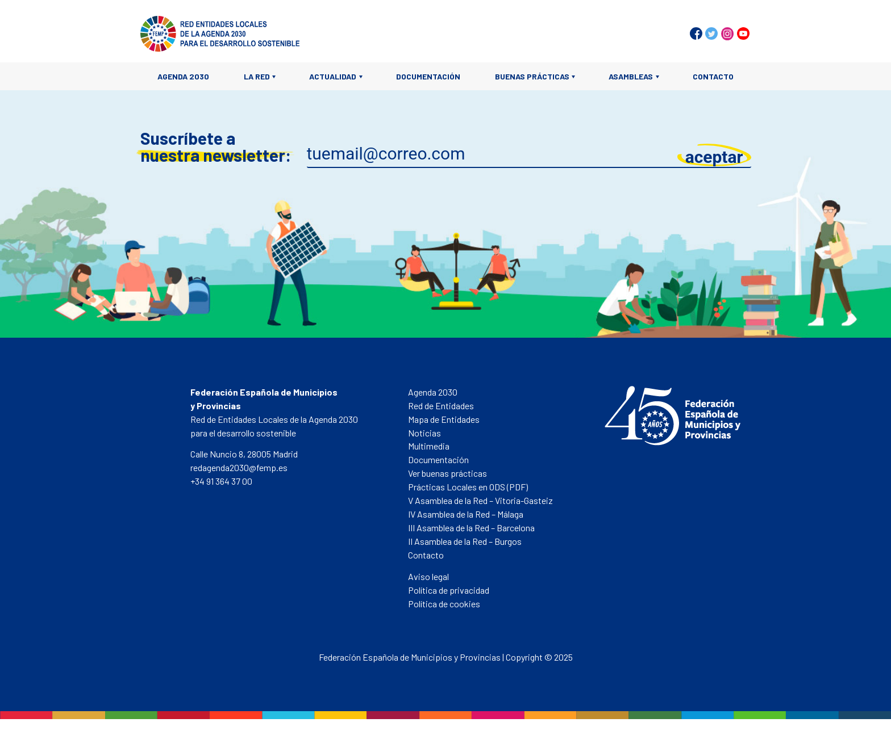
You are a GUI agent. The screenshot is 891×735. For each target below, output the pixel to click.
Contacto (713, 76)
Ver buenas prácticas (447, 473)
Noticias (424, 432)
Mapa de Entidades (444, 419)
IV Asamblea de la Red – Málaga (465, 514)
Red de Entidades (441, 405)
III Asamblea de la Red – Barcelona (471, 527)
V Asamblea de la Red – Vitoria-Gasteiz (480, 500)
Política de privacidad (448, 590)
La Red (257, 76)
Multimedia (428, 445)
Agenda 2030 (183, 76)
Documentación (428, 76)
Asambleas (631, 76)
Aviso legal (428, 576)
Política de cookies (444, 603)
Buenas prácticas (532, 76)
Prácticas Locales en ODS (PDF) (468, 486)
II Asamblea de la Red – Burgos (465, 541)
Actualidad (332, 76)
